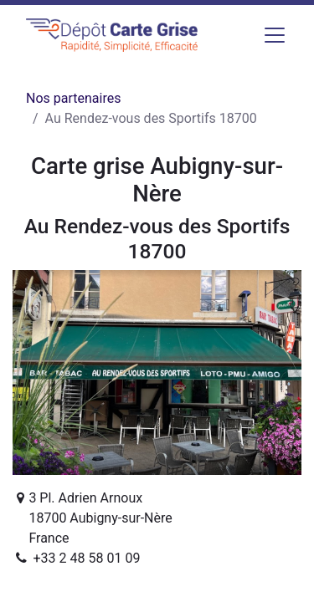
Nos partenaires (73, 98)
